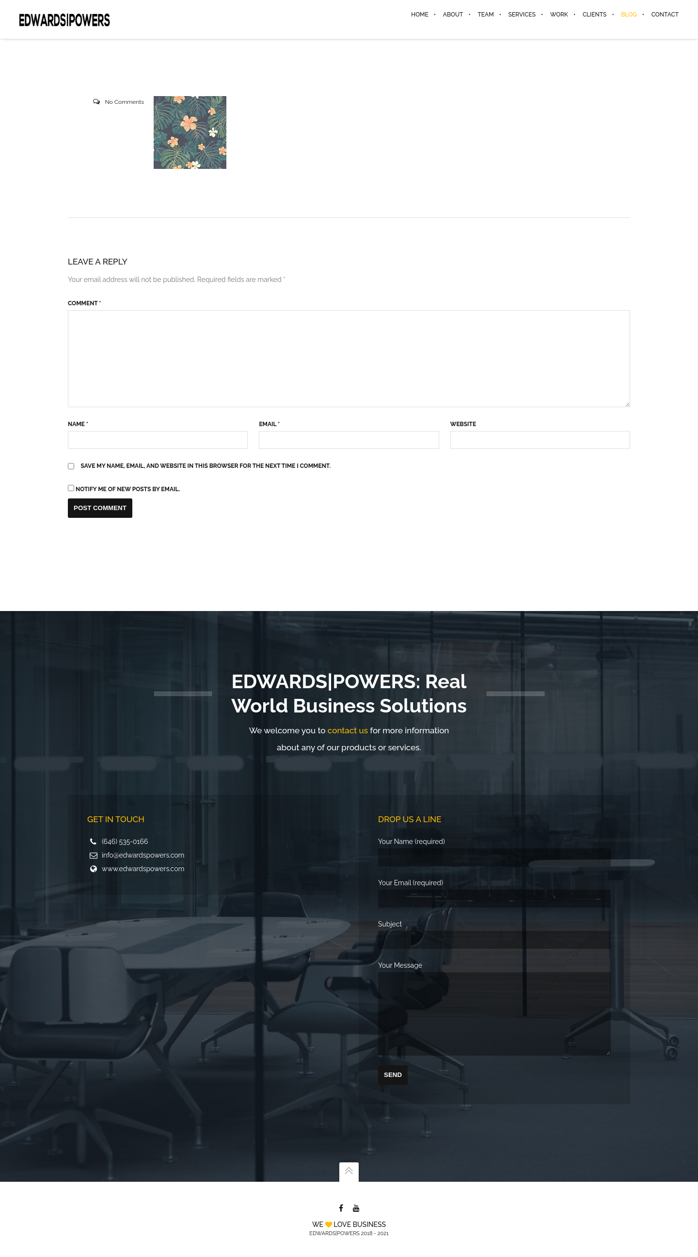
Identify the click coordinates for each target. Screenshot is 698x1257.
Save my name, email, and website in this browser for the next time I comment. (206, 466)
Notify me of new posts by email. (128, 490)
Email (269, 425)
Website (463, 425)
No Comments (124, 102)
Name (78, 425)
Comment (84, 304)
